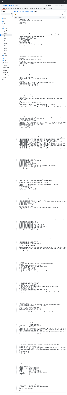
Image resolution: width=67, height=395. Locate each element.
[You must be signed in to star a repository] (62, 5)
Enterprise (30, 1)
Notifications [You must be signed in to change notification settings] (48, 5)
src (24, 11)
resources (31, 11)
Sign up (61, 1)
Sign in (56, 1)
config (35, 11)
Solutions (12, 1)
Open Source (24, 1)
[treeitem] (8, 35)
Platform (7, 1)
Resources (18, 1)
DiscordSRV (6, 5)
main (27, 11)
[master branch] (7, 14)
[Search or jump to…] (53, 2)
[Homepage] (2, 2)
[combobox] (9, 16)
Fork (55, 5)
